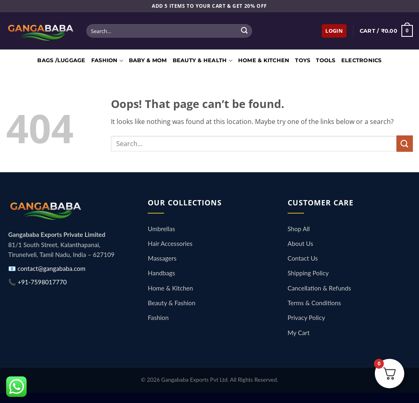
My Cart (299, 332)
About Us (300, 243)
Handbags (161, 273)
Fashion (107, 61)
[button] (334, 31)
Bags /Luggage (61, 60)
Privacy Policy (306, 317)
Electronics (361, 60)
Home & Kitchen (264, 60)
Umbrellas (161, 228)
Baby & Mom (148, 60)
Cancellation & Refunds (319, 288)
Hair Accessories (170, 243)
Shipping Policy (308, 273)
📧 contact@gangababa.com (47, 268)
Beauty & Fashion (171, 302)
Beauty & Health (202, 61)
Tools (325, 60)
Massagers (162, 258)
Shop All (299, 228)
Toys (302, 60)
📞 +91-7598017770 (37, 282)
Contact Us (303, 258)
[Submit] (244, 31)
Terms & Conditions (314, 302)
